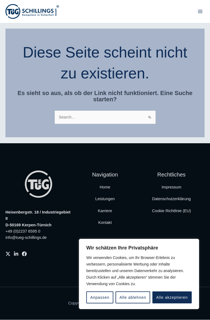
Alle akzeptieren (172, 297)
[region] (139, 274)
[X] (7, 254)
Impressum (171, 187)
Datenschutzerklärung (171, 199)
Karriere (105, 211)
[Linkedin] (16, 254)
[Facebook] (24, 254)
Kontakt (105, 223)
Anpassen (99, 297)
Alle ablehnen (132, 297)
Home (105, 187)
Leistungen (105, 199)
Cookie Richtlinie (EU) (171, 211)
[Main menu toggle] (200, 11)
